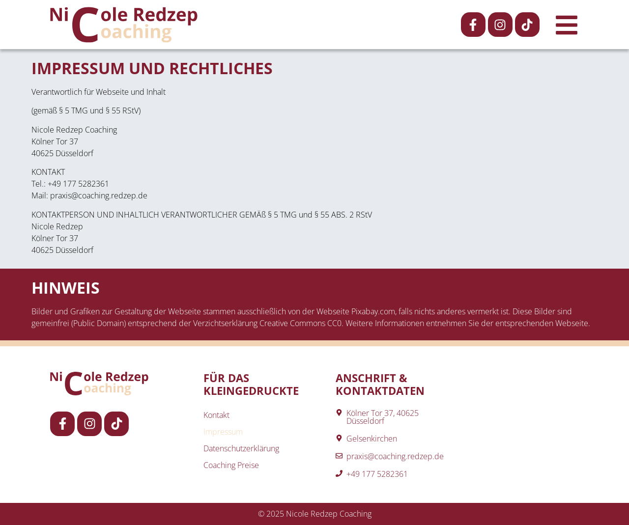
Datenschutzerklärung (241, 448)
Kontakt (216, 415)
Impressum (223, 431)
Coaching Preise (231, 465)
